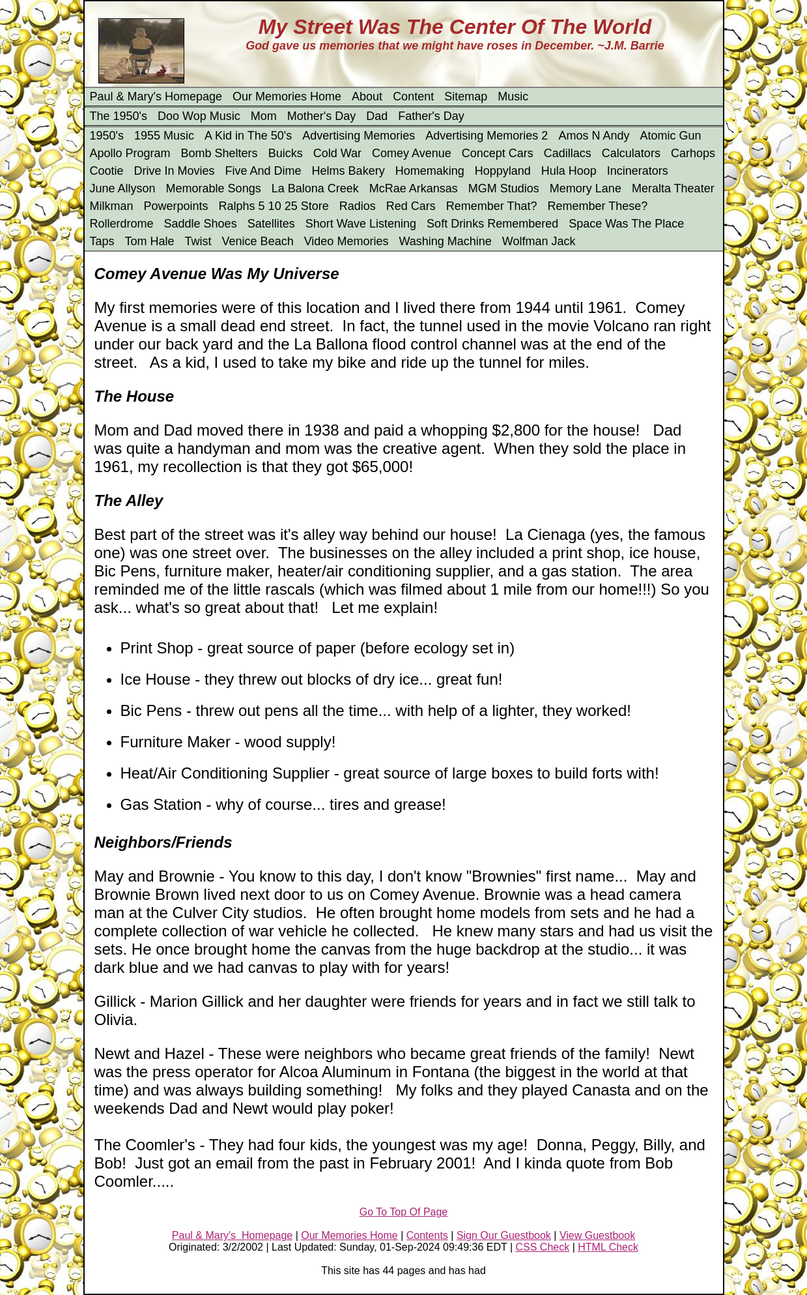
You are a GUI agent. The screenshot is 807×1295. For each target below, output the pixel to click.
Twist (198, 241)
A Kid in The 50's (248, 135)
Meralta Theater (673, 188)
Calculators (631, 153)
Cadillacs (567, 153)
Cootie (107, 170)
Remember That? (491, 206)
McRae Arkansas (413, 188)
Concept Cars (497, 153)
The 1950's (119, 116)
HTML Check (608, 1247)
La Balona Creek (315, 188)
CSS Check (543, 1247)
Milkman (112, 206)
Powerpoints (176, 206)
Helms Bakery (348, 170)
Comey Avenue (411, 153)
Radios (357, 206)
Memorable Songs (213, 188)
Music (513, 96)
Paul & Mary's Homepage (156, 96)
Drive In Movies (174, 170)
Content (413, 96)
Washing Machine (445, 241)
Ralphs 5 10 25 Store (274, 206)
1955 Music (164, 135)
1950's (107, 135)
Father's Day (431, 116)
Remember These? (598, 206)
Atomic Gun (670, 135)
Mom (264, 116)
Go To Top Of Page (404, 1211)
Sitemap (465, 96)
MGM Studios (503, 188)
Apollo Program (130, 153)
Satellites (271, 223)
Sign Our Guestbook (504, 1235)
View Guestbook (597, 1235)
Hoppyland (503, 170)
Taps (102, 241)
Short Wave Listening (360, 223)
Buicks (285, 153)
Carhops (693, 153)
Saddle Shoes (200, 223)
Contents (427, 1235)
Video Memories (346, 241)
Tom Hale (150, 241)
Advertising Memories (358, 135)
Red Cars (411, 206)
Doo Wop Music (199, 116)
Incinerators (637, 170)
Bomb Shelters (219, 153)
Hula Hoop (569, 170)
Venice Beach (258, 241)
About (367, 96)
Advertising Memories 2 (486, 135)
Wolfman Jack (539, 241)
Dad (377, 116)
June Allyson (123, 188)
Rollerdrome (122, 223)
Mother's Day (321, 116)
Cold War (337, 153)
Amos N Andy (593, 135)
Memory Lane (585, 188)
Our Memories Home (287, 96)
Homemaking (429, 170)
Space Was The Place (626, 223)
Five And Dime (263, 170)
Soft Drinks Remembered (492, 223)
